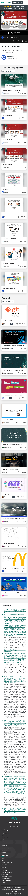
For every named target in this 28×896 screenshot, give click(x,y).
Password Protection (6, 872)
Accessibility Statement (14, 894)
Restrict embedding (6, 880)
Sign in (9, 2)
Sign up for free (17, 2)
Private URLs (4, 870)
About (7, 893)
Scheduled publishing (6, 876)
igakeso (10, 56)
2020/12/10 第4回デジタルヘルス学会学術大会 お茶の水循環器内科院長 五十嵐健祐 (15, 611)
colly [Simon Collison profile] (4, 472)
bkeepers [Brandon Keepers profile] (6, 323)
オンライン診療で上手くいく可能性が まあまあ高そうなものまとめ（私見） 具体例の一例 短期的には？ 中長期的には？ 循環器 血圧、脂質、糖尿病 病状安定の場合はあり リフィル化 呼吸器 (15, 679)
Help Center (4, 858)
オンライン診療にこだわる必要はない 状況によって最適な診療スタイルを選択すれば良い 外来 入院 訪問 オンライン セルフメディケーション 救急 (15, 810)
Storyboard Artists (6, 848)
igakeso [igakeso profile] (5, 93)
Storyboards (4, 837)
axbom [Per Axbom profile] (5, 398)
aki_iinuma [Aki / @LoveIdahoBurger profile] (6, 571)
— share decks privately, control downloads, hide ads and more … (14, 7)
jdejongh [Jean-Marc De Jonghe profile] (5, 348)
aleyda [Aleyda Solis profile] (5, 521)
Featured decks (5, 839)
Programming (4, 833)
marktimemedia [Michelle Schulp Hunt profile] (7, 373)
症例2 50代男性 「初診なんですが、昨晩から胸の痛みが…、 (14, 650)
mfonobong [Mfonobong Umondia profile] (6, 447)
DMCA (20, 893)
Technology (4, 835)
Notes (3, 882)
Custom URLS (4, 874)
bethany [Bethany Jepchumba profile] (5, 546)
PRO (12, 323)
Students (3, 852)
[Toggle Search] (24, 2)
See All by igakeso (8, 71)
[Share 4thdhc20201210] (18, 41)
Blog (2, 860)
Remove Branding (5, 878)
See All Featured (7, 301)
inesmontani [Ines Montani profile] (6, 496)
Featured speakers (6, 842)
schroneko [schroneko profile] (6, 422)
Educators (4, 850)
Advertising (4, 864)
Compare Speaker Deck (7, 862)
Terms (11, 893)
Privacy (15, 893)
